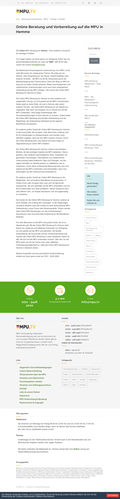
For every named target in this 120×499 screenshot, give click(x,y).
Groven (58, 472)
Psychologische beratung (91, 229)
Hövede (66, 474)
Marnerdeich (37, 478)
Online (76, 449)
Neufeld (58, 478)
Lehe (78, 476)
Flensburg (92, 379)
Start (18, 19)
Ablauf (65, 385)
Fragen (65, 374)
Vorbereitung (91, 218)
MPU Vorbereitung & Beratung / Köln (93, 146)
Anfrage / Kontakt (57, 19)
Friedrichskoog (22, 472)
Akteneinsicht (91, 267)
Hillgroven (49, 474)
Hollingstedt (74, 474)
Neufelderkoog (68, 478)
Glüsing (41, 472)
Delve (81, 468)
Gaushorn (33, 472)
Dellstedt (74, 468)
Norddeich (85, 478)
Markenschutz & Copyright (31, 403)
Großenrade (50, 472)
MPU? (46, 19)
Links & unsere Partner (30, 392)
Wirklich (85, 369)
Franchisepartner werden (31, 381)
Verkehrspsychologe (70, 369)
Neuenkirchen (49, 478)
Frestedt (82, 470)
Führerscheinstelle (92, 262)
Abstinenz (89, 272)
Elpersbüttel (50, 470)
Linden (88, 476)
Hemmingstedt (38, 474)
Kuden (72, 476)
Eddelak (33, 470)
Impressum (25, 396)
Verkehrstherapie (92, 374)
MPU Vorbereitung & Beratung (33, 399)
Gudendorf (66, 472)
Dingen (19, 470)
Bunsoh (39, 468)
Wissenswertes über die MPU (33, 374)
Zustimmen (113, 495)
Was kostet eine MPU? (91, 116)
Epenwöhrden (61, 470)
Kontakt (23, 388)
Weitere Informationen (45, 496)
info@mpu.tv (43, 3)
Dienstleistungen (92, 135)
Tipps (74, 385)
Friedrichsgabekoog (94, 470)
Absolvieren (96, 369)
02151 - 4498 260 (72, 336)
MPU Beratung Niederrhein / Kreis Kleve (93, 84)
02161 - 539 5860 (73, 329)
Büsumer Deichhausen (25, 468)
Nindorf (78, 478)
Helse (29, 474)
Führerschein (90, 241)
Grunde (82, 379)
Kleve (36, 476)
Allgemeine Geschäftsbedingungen (36, 367)
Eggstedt (41, 470)
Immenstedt (85, 474)
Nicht (74, 379)
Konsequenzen (77, 374)
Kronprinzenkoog (53, 476)
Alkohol (89, 235)
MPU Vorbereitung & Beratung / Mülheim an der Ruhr (93, 161)
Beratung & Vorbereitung (32, 19)
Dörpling (26, 470)
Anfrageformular (38, 65)
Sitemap (83, 385)
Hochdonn (58, 474)
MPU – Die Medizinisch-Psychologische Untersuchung (91, 101)
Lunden (28, 478)
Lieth (83, 476)
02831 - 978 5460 (73, 340)
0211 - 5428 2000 (27, 3)
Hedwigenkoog (77, 472)
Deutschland (90, 256)
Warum (88, 246)
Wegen (97, 235)
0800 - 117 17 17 (72, 350)
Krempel (42, 476)
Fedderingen (73, 470)
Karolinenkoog (27, 476)
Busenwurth (65, 468)
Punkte (65, 379)
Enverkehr (89, 251)
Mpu (87, 223)
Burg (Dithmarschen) (51, 468)
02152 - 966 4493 (72, 332)
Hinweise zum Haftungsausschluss (35, 385)
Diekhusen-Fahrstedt (92, 468)
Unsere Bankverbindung (31, 371)
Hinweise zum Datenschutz (32, 378)
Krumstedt (65, 476)
